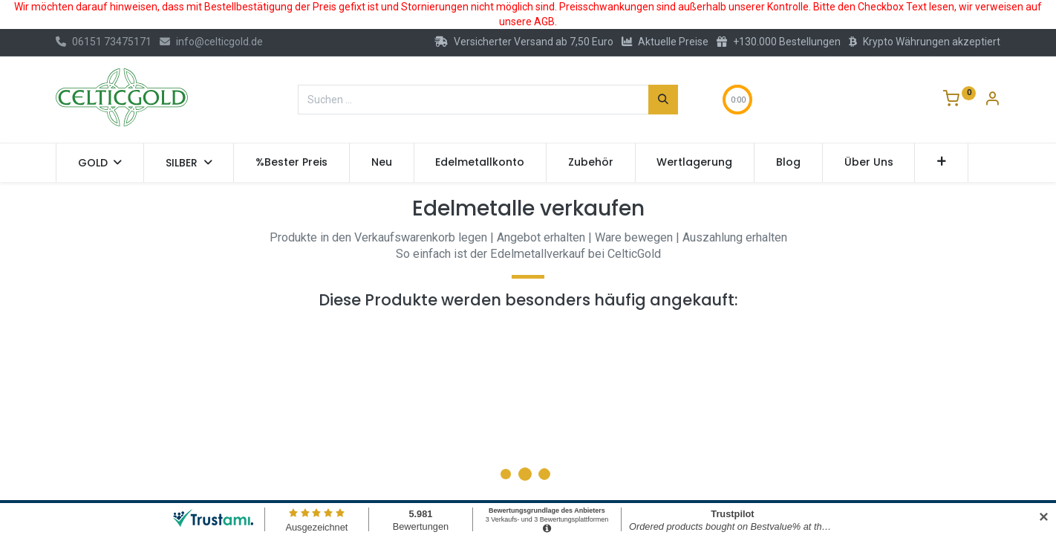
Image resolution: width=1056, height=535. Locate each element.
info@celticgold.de (211, 42)
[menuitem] (291, 162)
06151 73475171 (103, 42)
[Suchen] (663, 99)
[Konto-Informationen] (992, 100)
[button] (941, 162)
